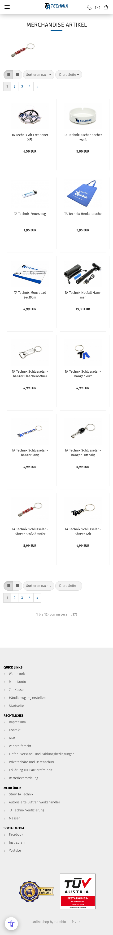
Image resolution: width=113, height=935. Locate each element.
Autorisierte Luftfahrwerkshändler (34, 802)
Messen (15, 818)
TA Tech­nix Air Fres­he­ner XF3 (30, 137)
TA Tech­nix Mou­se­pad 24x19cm (30, 295)
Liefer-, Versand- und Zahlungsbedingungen (41, 754)
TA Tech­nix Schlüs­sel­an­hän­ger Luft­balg (83, 452)
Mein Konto (17, 682)
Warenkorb (17, 674)
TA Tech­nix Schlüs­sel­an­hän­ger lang (30, 452)
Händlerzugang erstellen (27, 698)
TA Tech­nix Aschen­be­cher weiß (83, 137)
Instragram (17, 843)
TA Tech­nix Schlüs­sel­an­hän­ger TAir (83, 531)
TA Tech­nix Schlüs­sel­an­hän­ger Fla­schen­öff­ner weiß (30, 374)
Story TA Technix (21, 794)
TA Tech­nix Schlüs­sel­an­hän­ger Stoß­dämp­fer (30, 531)
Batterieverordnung (23, 778)
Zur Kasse (16, 690)
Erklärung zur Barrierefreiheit (30, 770)
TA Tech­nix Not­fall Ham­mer (83, 295)
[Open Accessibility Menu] (11, 923)
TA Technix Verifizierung (26, 810)
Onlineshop (40, 922)
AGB (12, 738)
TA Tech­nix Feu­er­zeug (30, 214)
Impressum (17, 722)
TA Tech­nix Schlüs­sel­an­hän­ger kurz (83, 374)
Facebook (16, 835)
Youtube (15, 851)
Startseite (16, 706)
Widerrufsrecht (20, 746)
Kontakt (15, 730)
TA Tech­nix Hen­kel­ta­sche (83, 214)
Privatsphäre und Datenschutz (31, 762)
